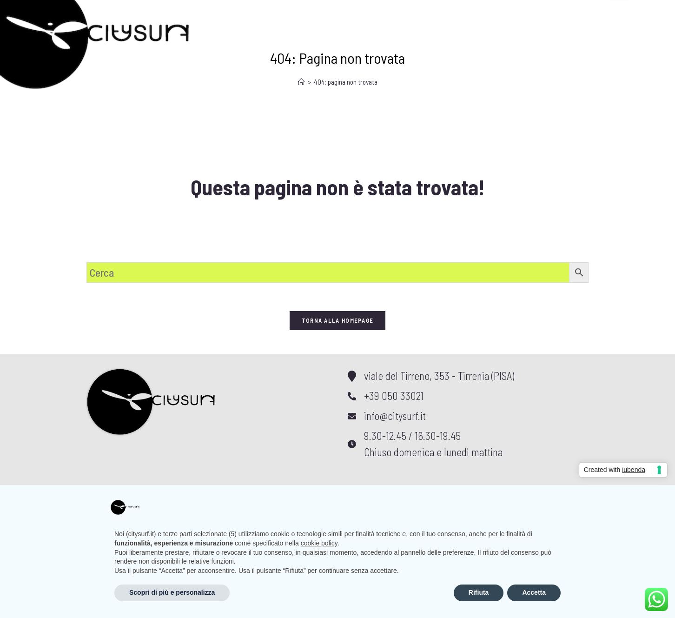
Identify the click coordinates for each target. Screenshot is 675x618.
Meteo (265, 15)
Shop (321, 15)
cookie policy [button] (319, 543)
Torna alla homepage (338, 320)
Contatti (382, 15)
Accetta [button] (534, 592)
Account (448, 15)
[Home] (301, 82)
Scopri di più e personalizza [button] (172, 592)
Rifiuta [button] (479, 592)
